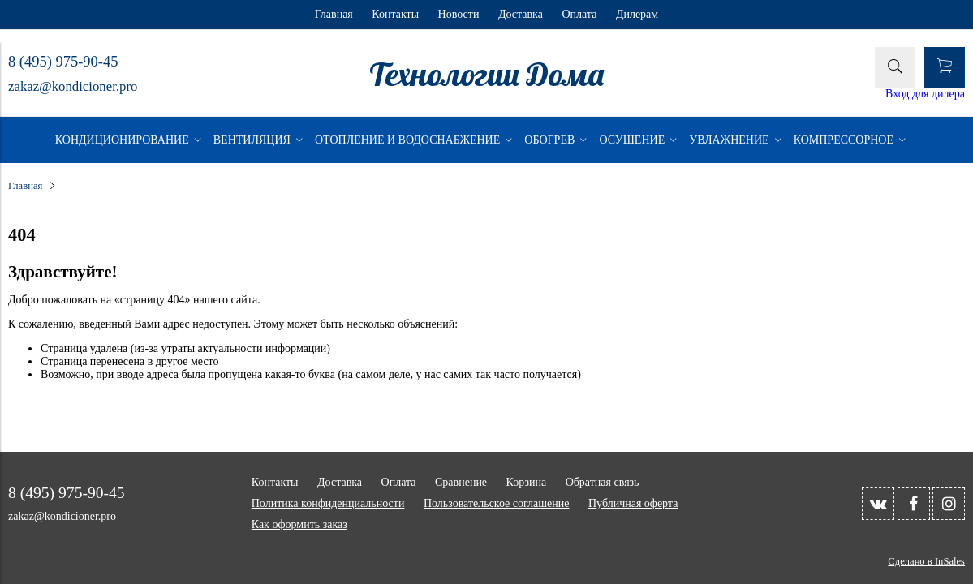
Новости (459, 14)
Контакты (395, 14)
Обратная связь (602, 482)
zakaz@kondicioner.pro (72, 86)
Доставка (520, 14)
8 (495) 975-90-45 (63, 62)
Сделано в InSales (926, 561)
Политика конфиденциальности (328, 503)
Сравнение (461, 482)
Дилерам (637, 14)
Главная (334, 14)
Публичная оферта (633, 503)
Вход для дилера (925, 94)
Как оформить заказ (299, 524)
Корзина (526, 482)
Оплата (579, 14)
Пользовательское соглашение (497, 503)
